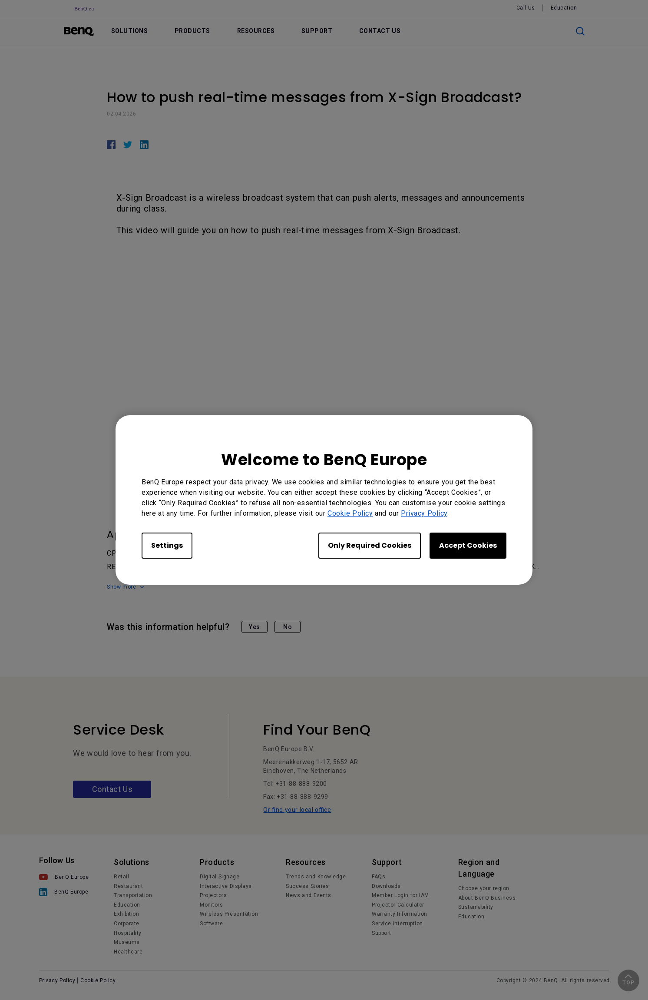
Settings (167, 545)
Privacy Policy (424, 513)
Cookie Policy (350, 513)
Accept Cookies (468, 545)
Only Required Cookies (369, 545)
